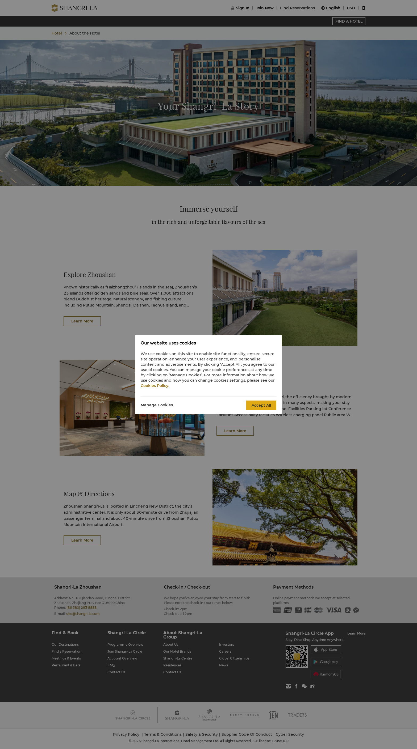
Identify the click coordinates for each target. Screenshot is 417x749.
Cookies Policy (154, 385)
